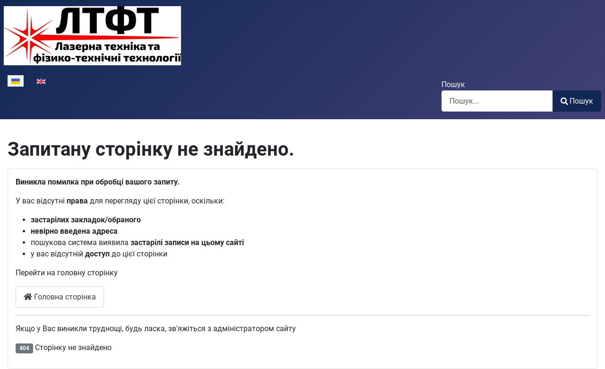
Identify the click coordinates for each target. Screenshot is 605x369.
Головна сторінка (60, 296)
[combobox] (497, 101)
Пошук (453, 84)
